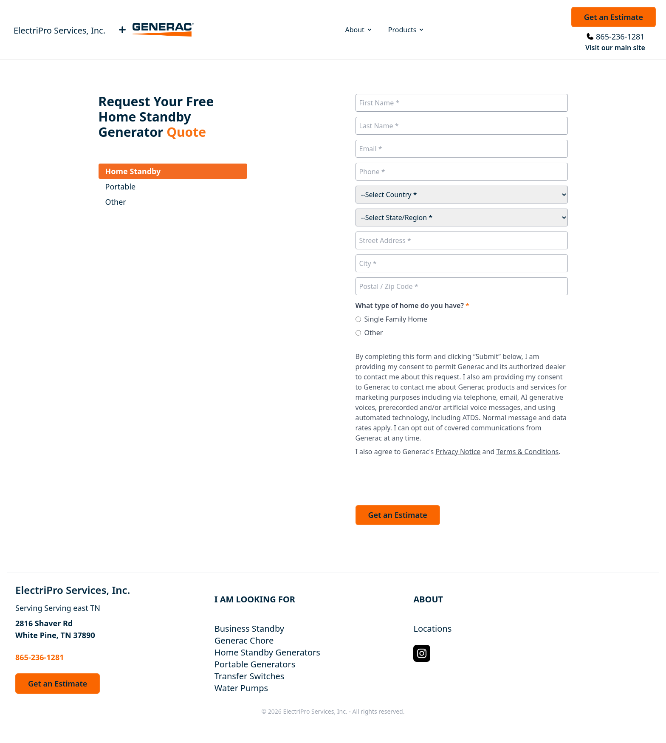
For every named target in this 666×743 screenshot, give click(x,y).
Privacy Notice (457, 451)
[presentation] (420, 478)
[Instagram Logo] (421, 653)
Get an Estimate (613, 17)
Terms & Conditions (527, 451)
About (359, 29)
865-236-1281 (620, 36)
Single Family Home (395, 319)
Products (406, 29)
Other (373, 332)
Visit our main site (615, 47)
